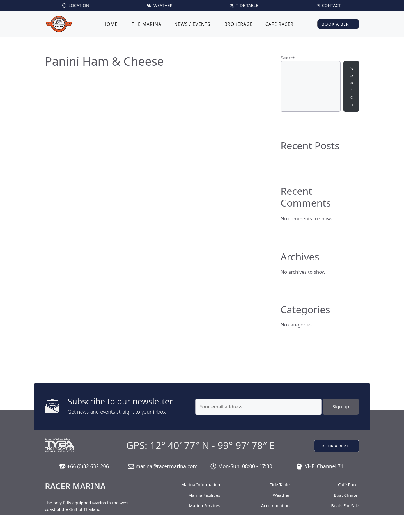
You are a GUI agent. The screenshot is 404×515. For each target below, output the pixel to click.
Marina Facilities (204, 495)
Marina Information (200, 484)
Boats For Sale (345, 505)
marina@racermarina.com (167, 466)
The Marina (146, 24)
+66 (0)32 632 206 (88, 466)
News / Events (192, 24)
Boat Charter (346, 495)
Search (288, 57)
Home (110, 24)
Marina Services (204, 505)
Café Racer (279, 24)
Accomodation (275, 505)
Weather (281, 495)
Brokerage (238, 24)
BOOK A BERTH (338, 24)
